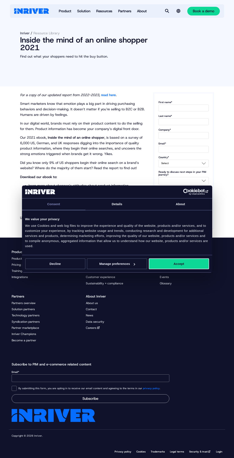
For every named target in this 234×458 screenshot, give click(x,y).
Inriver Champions (24, 334)
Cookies (141, 451)
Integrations (20, 277)
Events (164, 277)
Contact (91, 309)
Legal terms (177, 451)
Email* (184, 147)
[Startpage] (31, 11)
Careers (91, 328)
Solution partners (23, 309)
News (89, 315)
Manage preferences (117, 264)
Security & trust (198, 451)
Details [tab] (117, 204)
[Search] (167, 11)
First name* (184, 106)
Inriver (25, 33)
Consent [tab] (53, 204)
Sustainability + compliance (104, 283)
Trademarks (158, 451)
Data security (95, 322)
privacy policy (151, 388)
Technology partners (26, 315)
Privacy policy (123, 451)
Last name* (184, 120)
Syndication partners (26, 322)
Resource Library (46, 33)
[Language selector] (178, 11)
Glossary (166, 283)
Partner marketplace (25, 328)
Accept (179, 264)
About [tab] (180, 204)
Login (219, 451)
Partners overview (24, 303)
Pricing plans (20, 265)
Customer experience (100, 277)
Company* (184, 134)
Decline (55, 264)
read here (108, 95)
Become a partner (24, 340)
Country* (184, 161)
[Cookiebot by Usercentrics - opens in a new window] (190, 192)
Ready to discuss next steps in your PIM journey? (184, 178)
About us (92, 303)
